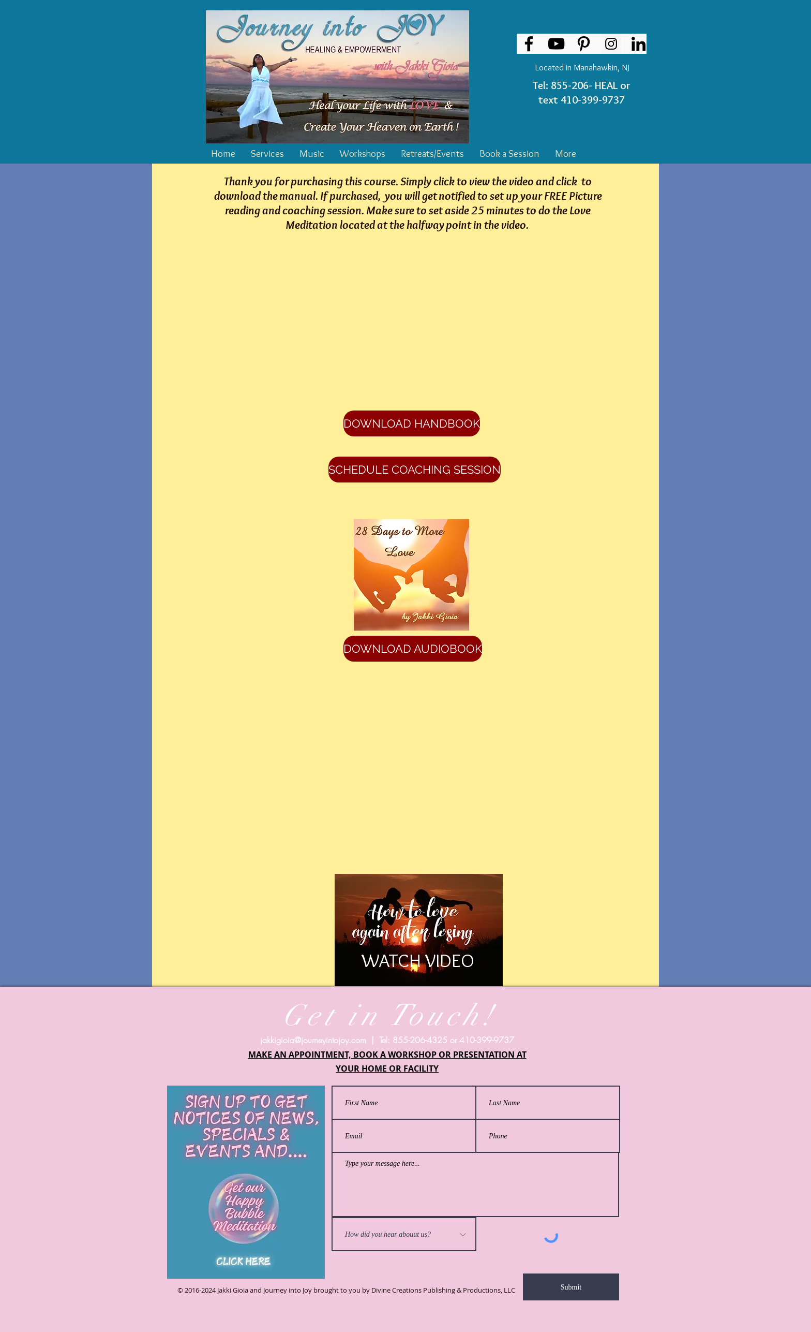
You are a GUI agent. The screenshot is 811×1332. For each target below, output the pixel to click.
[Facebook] (529, 44)
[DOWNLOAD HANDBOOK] (411, 423)
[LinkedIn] (638, 44)
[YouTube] (556, 44)
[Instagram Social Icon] (611, 44)
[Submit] (571, 1287)
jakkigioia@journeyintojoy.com (313, 1040)
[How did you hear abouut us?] (404, 1234)
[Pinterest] (584, 44)
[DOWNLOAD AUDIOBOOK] (412, 649)
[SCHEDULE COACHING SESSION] (414, 469)
